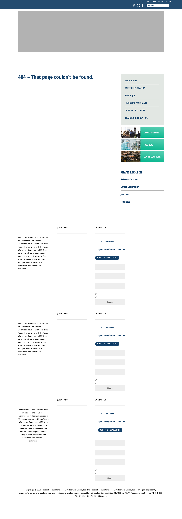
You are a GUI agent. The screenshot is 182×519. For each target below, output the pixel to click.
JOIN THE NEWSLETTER (107, 258)
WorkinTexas (62, 246)
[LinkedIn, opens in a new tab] (143, 5)
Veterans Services (129, 179)
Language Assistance (66, 266)
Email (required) (102, 282)
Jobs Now (125, 201)
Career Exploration (130, 186)
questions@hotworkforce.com (111, 249)
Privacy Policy (63, 261)
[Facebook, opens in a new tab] (134, 5)
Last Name (100, 272)
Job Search (126, 194)
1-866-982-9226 (163, 1)
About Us (60, 241)
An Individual (104, 384)
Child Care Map (63, 251)
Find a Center (62, 256)
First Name (100, 263)
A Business (103, 380)
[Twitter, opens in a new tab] (138, 5)
